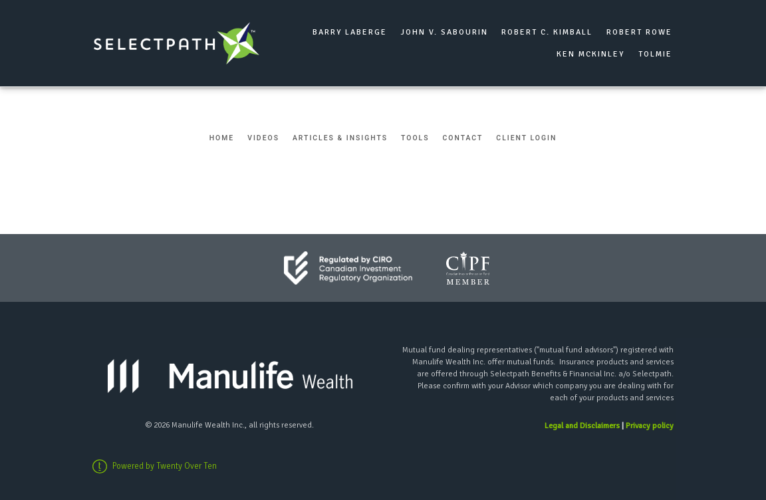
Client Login (526, 138)
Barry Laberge (350, 32)
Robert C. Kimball (546, 32)
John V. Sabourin (444, 32)
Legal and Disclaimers (582, 426)
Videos (263, 138)
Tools (415, 138)
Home (222, 138)
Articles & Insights (340, 138)
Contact (463, 138)
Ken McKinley (590, 54)
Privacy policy (650, 426)
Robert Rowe (639, 32)
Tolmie (655, 54)
